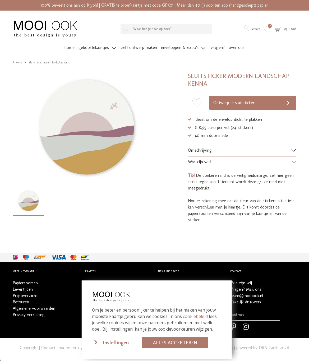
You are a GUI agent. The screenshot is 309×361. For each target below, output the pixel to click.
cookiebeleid (195, 316)
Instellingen (116, 343)
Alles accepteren (175, 343)
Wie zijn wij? (199, 159)
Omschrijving (200, 147)
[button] (252, 29)
